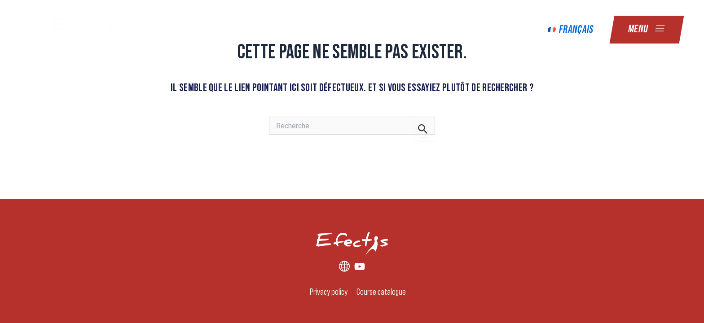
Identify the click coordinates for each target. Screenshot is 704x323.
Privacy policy (329, 291)
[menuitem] (571, 29)
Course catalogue (381, 291)
